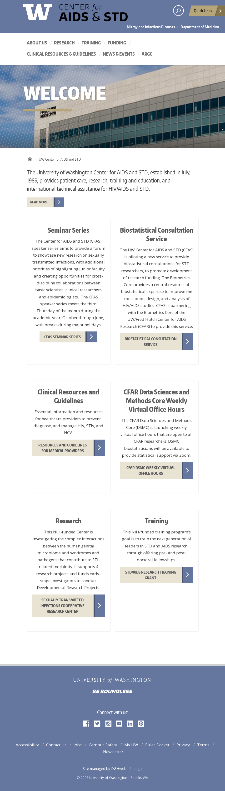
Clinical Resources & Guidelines (61, 54)
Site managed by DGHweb (104, 768)
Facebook (88, 723)
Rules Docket (157, 745)
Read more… (40, 202)
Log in (138, 768)
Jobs (78, 745)
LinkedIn (132, 723)
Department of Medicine (200, 26)
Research (64, 43)
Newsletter (113, 751)
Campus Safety (103, 745)
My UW (131, 745)
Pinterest (143, 723)
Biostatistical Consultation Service (151, 341)
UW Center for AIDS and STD (102, 15)
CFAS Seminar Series (62, 337)
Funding (117, 43)
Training (91, 43)
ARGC (147, 54)
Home (30, 158)
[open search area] (178, 10)
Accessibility (27, 745)
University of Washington (42, 10)
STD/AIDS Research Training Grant (150, 575)
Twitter (99, 723)
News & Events (119, 54)
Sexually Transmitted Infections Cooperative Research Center (62, 606)
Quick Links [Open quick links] (208, 12)
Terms (203, 745)
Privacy (183, 745)
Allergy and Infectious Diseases (151, 26)
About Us (37, 43)
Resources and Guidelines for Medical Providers (62, 448)
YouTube (121, 723)
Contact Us (56, 745)
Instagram (110, 723)
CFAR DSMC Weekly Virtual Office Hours (150, 470)
